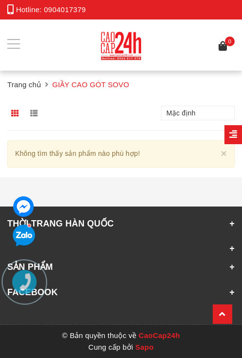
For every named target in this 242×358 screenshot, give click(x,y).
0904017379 (65, 9)
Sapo (144, 347)
